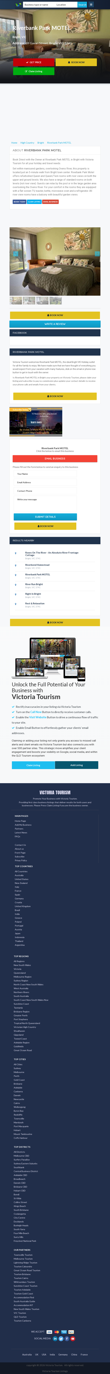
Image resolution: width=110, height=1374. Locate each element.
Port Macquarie (21, 1126)
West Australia (21, 988)
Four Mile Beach (21, 1233)
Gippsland (18, 1034)
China (74, 1354)
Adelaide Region (22, 1042)
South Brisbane (21, 1210)
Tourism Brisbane (22, 1274)
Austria (18, 929)
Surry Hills (18, 1237)
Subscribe (19, 856)
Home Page (20, 821)
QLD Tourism (20, 1316)
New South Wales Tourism (26, 1309)
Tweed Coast (20, 1038)
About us (19, 848)
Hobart (17, 1130)
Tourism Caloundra (23, 1266)
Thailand (19, 941)
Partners (19, 828)
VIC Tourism (20, 1313)
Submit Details (45, 516)
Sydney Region (21, 980)
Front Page (20, 852)
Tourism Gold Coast (23, 1293)
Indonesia (19, 937)
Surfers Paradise (22, 1159)
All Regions (19, 961)
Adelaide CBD (20, 1175)
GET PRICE (33, 62)
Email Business (50, 202)
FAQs (17, 836)
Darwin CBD (19, 1182)
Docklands (19, 1221)
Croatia (18, 902)
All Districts (19, 1152)
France (18, 890)
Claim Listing (33, 71)
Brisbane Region (22, 1011)
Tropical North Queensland (27, 1023)
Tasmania (18, 1007)
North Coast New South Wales (28, 984)
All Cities (18, 1064)
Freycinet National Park (25, 1241)
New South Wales (22, 965)
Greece (18, 918)
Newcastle (19, 1099)
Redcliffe (18, 1114)
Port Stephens (21, 1019)
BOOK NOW (76, 62)
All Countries (21, 871)
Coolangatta (20, 1213)
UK (36, 1354)
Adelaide (18, 1087)
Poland (18, 921)
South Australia (21, 996)
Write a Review (55, 324)
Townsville (19, 1118)
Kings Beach (20, 1206)
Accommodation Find (24, 1297)
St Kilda (17, 1198)
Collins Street (20, 1202)
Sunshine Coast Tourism (25, 1285)
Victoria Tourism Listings (55, 1371)
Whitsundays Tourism (24, 1282)
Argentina (20, 945)
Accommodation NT (23, 1305)
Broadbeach (19, 1179)
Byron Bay (18, 1110)
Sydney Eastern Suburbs (25, 1163)
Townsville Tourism (23, 1255)
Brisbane (18, 1083)
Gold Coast (19, 1080)
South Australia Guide (24, 1301)
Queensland (20, 972)
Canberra (18, 1091)
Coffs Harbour (20, 1138)
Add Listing (76, 765)
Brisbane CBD (20, 1186)
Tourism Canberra (22, 1320)
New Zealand (21, 883)
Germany (19, 898)
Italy (17, 887)
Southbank (19, 1167)
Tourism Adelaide (22, 1289)
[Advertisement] (55, 106)
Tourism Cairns (21, 1278)
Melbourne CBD (21, 1155)
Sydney (17, 1068)
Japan (17, 933)
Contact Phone (24, 491)
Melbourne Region (23, 976)
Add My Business (23, 824)
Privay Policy (21, 860)
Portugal (19, 925)
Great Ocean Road (23, 1050)
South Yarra (19, 1229)
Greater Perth (20, 1015)
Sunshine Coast (21, 1003)
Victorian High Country (25, 1027)
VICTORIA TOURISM (55, 792)
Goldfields (19, 1046)
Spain (17, 894)
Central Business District (26, 1171)
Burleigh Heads (21, 1225)
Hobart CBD (19, 1190)
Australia (19, 875)
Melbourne (19, 1072)
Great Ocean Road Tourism (27, 1270)
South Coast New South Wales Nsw (31, 1000)
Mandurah (18, 1122)
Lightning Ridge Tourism (25, 1262)
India (17, 914)
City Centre (19, 1217)
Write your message (27, 499)
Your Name (22, 474)
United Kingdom (23, 906)
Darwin (17, 1095)
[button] (16, 261)
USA (44, 1354)
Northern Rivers (21, 992)
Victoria (17, 969)
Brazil (17, 910)
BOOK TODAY (19, 202)
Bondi (16, 1194)
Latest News (21, 832)
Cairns (17, 1103)
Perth (16, 1076)
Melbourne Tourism (23, 1258)
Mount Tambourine (23, 1134)
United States (21, 879)
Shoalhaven (19, 1031)
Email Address (24, 482)
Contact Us (20, 845)
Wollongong (19, 1107)
